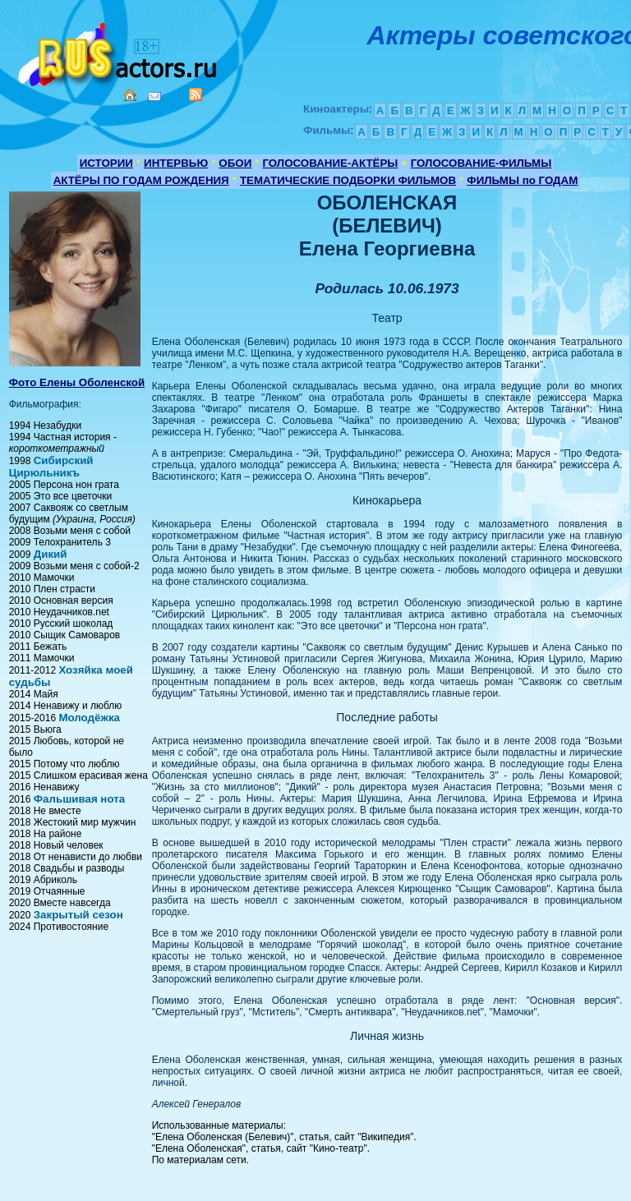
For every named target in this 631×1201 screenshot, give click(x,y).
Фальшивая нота (79, 799)
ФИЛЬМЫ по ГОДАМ (522, 180)
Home (129, 95)
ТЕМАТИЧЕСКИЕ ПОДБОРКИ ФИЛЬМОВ (348, 180)
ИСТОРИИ (106, 163)
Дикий (50, 554)
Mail (154, 96)
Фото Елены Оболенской (77, 382)
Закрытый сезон (78, 915)
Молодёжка (89, 717)
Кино (119, 51)
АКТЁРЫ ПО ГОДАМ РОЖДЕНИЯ (141, 180)
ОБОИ (235, 163)
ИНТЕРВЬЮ (176, 163)
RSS (195, 94)
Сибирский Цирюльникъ (51, 466)
